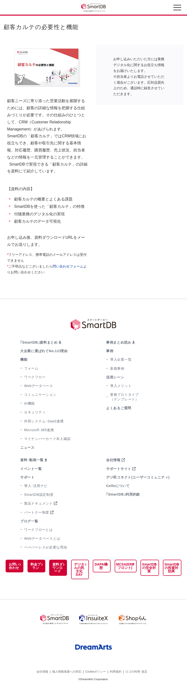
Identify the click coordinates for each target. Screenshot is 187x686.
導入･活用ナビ (35, 486)
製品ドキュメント (38, 503)
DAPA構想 (99, 566)
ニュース (27, 447)
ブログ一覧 (29, 521)
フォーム (31, 368)
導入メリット (120, 386)
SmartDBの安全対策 (148, 567)
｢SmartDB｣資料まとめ (39, 342)
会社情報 (113, 460)
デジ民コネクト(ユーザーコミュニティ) (138, 477)
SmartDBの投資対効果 (171, 567)
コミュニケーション (40, 395)
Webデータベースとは (42, 538)
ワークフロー (35, 377)
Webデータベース (38, 386)
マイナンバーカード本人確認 (47, 439)
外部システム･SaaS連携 (44, 421)
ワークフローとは (38, 530)
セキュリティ (35, 412)
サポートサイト (118, 469)
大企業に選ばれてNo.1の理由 (44, 351)
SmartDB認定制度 (39, 495)
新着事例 (117, 368)
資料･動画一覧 (32, 460)
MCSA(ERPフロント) (124, 566)
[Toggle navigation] (177, 9)
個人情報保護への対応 (66, 671)
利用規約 (116, 671)
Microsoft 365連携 (39, 430)
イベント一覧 (31, 469)
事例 (109, 351)
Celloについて (118, 486)
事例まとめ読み (118, 342)
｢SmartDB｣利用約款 (123, 494)
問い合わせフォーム (68, 266)
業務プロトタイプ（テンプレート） (124, 397)
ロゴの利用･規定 (136, 671)
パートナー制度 (36, 512)
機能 (23, 359)
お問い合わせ (14, 566)
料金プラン (35, 566)
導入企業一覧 (120, 359)
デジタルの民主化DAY (78, 569)
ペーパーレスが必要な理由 (45, 547)
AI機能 (29, 403)
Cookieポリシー (95, 671)
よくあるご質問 (118, 408)
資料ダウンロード (57, 567)
